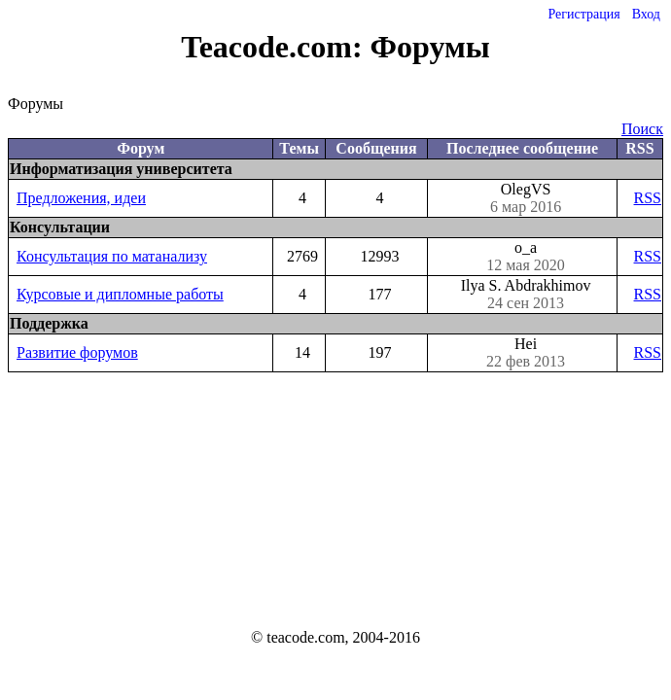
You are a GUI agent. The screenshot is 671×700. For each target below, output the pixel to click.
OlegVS (526, 198)
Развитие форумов (77, 352)
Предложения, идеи (81, 198)
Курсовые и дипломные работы (120, 294)
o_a (526, 256)
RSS (647, 198)
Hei (526, 352)
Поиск (642, 129)
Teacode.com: (275, 46)
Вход (646, 14)
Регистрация (583, 14)
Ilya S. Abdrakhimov (526, 294)
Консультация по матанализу (112, 256)
